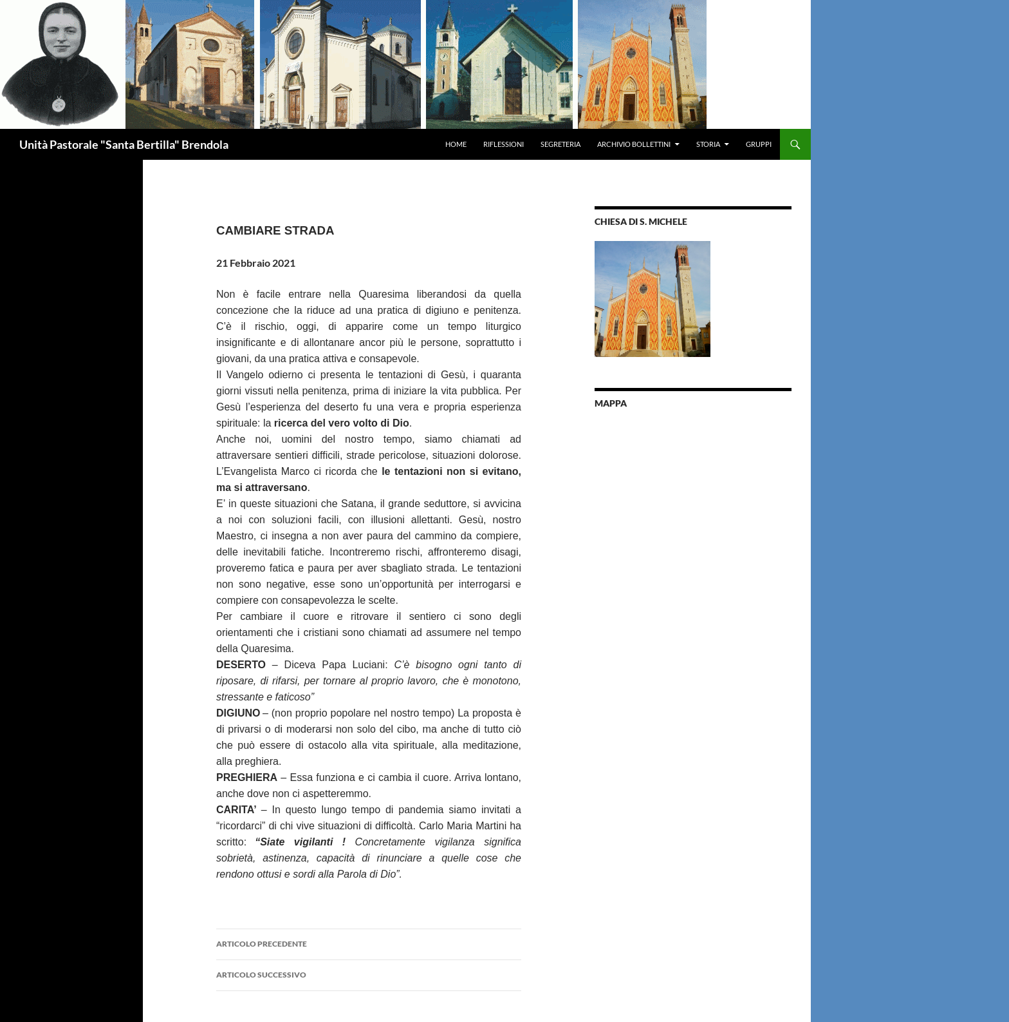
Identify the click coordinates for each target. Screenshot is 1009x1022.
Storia (708, 144)
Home (456, 144)
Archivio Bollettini (634, 144)
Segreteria (560, 144)
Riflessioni (503, 144)
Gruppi (759, 144)
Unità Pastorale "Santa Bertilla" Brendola (123, 144)
